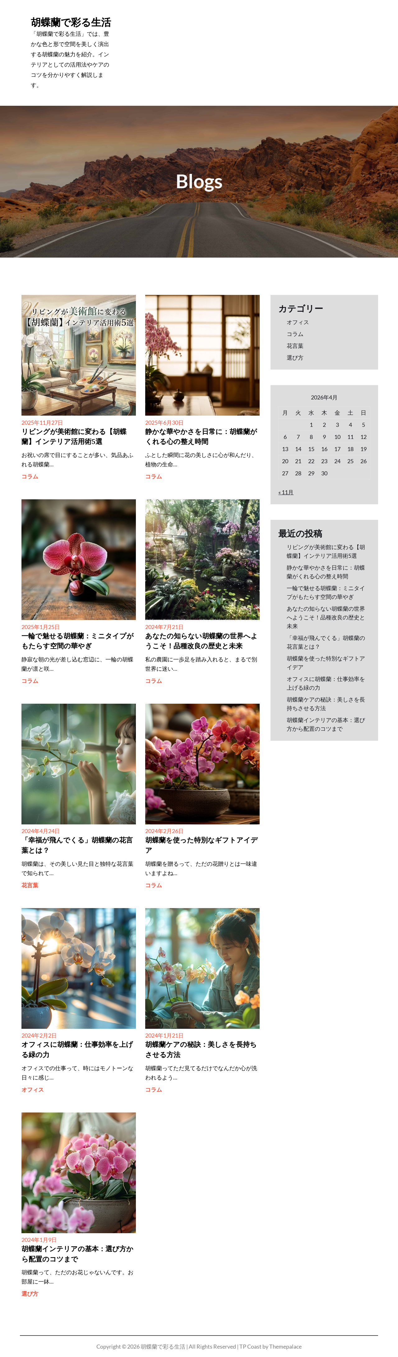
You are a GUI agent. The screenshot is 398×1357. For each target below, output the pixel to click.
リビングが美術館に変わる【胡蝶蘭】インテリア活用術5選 (74, 437)
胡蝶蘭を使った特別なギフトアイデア (201, 845)
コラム (29, 476)
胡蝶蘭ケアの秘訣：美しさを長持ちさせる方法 (201, 1050)
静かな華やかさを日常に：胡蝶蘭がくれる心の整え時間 (201, 437)
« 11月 (286, 492)
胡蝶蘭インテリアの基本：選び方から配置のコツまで (77, 1254)
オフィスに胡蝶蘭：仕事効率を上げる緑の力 (77, 1050)
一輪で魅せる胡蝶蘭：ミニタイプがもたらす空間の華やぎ (77, 641)
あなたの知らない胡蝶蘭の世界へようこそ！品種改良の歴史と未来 (201, 641)
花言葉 (29, 885)
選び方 (29, 1293)
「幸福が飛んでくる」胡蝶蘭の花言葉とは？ (77, 845)
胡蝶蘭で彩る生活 (71, 22)
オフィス (32, 1089)
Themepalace (285, 1346)
